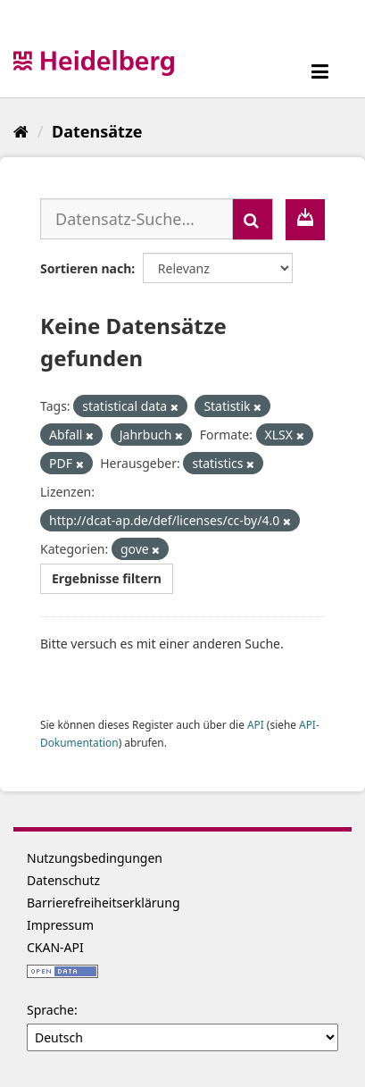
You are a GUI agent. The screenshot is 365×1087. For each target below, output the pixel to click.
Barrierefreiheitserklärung (103, 902)
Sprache (50, 1009)
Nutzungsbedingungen (94, 857)
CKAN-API (55, 947)
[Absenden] (252, 219)
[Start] (21, 131)
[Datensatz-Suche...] (136, 218)
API (255, 724)
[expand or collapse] (320, 71)
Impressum (60, 924)
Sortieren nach (85, 268)
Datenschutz (63, 880)
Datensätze (97, 131)
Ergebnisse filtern (107, 578)
